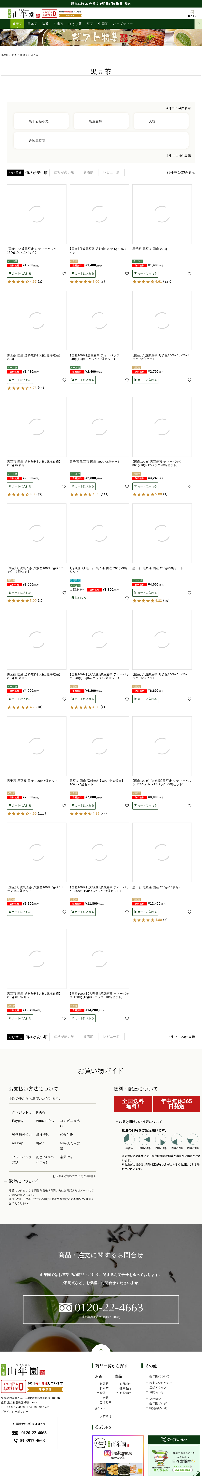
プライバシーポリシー (14, 1411)
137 (167, 281)
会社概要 (155, 1399)
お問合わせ (156, 1392)
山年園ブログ (158, 1403)
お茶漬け (125, 1393)
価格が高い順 (66, 173)
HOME (5, 55)
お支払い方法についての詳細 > (73, 1176)
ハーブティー (123, 24)
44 (104, 813)
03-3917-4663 (16, 1407)
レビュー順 (119, 173)
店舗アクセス (158, 1387)
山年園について (159, 1376)
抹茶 (45, 24)
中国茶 (103, 24)
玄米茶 (59, 24)
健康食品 (125, 1388)
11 (41, 388)
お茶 (14, 55)
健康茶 (17, 24)
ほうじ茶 (75, 24)
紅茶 (90, 24)
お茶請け (125, 1383)
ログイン (192, 13)
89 (166, 600)
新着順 (93, 173)
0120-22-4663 (29, 1432)
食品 (119, 1376)
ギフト (101, 1409)
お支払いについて (161, 1383)
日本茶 (32, 24)
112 (105, 494)
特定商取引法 (158, 1408)
